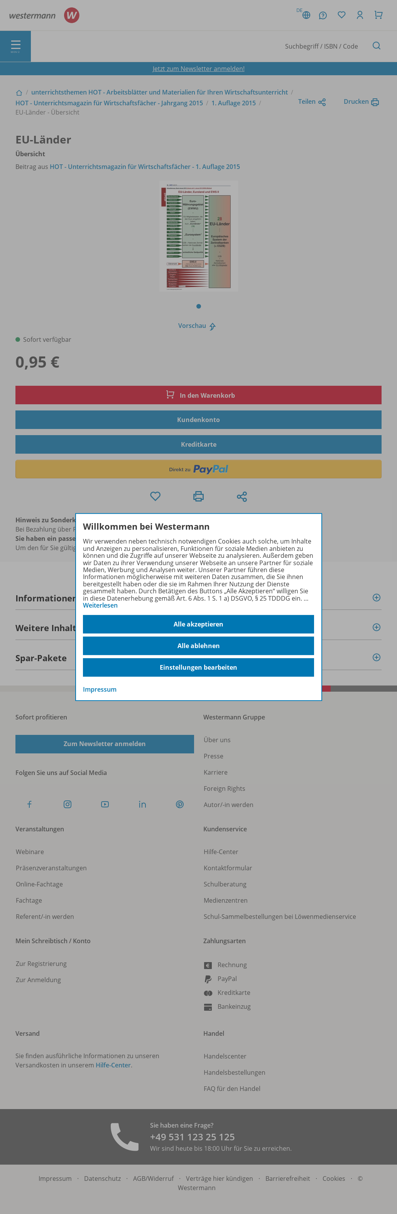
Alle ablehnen (198, 646)
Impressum (100, 690)
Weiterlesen (100, 605)
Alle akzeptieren (198, 624)
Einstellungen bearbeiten (198, 667)
